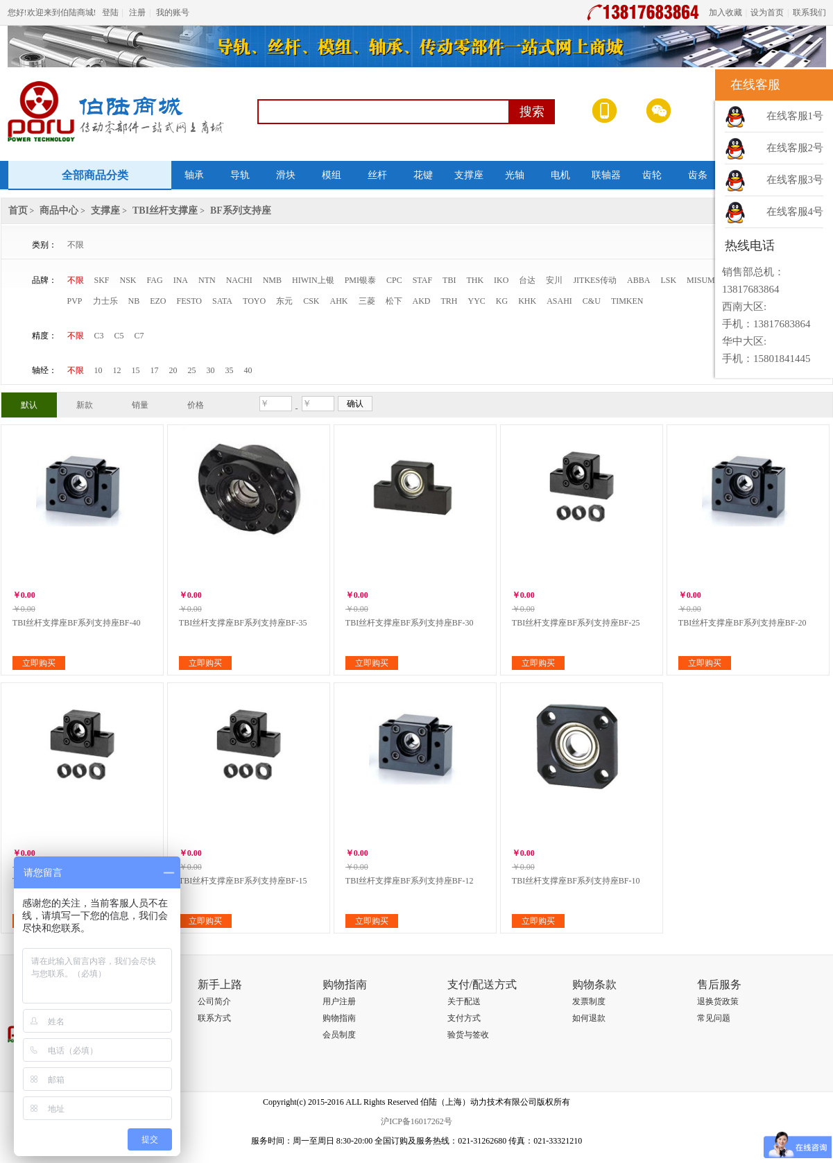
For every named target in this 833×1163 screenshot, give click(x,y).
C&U (592, 301)
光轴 (514, 175)
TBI (449, 280)
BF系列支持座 (240, 210)
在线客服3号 (795, 179)
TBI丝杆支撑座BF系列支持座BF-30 (409, 623)
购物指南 (339, 1018)
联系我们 (809, 12)
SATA (222, 301)
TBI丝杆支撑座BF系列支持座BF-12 (409, 881)
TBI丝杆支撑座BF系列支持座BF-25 (576, 623)
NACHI (239, 280)
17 (155, 370)
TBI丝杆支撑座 (165, 210)
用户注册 (339, 1001)
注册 (137, 12)
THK (474, 280)
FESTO (189, 301)
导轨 (240, 175)
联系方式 (214, 1018)
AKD (422, 301)
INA (180, 280)
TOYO (254, 301)
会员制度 (339, 1035)
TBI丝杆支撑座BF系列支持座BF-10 (576, 881)
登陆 (110, 12)
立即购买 (38, 663)
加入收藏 (725, 12)
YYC (477, 301)
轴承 (194, 175)
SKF (102, 280)
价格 (195, 405)
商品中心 (59, 210)
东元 (284, 301)
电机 (560, 175)
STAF (422, 280)
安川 (554, 280)
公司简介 (214, 1001)
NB (134, 301)
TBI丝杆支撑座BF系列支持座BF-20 (742, 623)
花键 (423, 175)
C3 (99, 336)
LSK (668, 280)
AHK (339, 301)
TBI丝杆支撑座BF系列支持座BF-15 (243, 881)
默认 (29, 405)
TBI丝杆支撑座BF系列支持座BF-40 (76, 623)
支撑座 (468, 175)
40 (248, 370)
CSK (311, 301)
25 (192, 370)
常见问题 (713, 1018)
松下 (394, 301)
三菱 (367, 301)
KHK (527, 301)
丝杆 (377, 175)
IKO (501, 280)
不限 (75, 245)
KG (502, 301)
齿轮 (652, 175)
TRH (449, 301)
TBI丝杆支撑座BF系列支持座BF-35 (243, 623)
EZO (158, 301)
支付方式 (464, 1018)
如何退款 (589, 1018)
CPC (394, 280)
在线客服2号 (795, 147)
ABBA (638, 280)
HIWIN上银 (313, 280)
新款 (84, 405)
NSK (128, 280)
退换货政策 (718, 1001)
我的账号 (172, 12)
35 (229, 370)
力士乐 (105, 301)
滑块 (285, 175)
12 (117, 370)
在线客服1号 (795, 115)
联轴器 (606, 175)
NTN (207, 280)
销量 (140, 405)
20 (173, 370)
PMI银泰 (360, 280)
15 (136, 370)
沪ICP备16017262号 (416, 1121)
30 (211, 370)
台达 (527, 280)
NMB (272, 280)
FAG (155, 280)
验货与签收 (468, 1035)
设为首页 (767, 12)
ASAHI (559, 301)
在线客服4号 (795, 211)
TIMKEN (627, 301)
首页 (18, 210)
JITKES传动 (595, 280)
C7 (139, 336)
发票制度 (589, 1001)
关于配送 (464, 1001)
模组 (331, 175)
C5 (119, 336)
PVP (75, 301)
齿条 (697, 175)
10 (98, 370)
